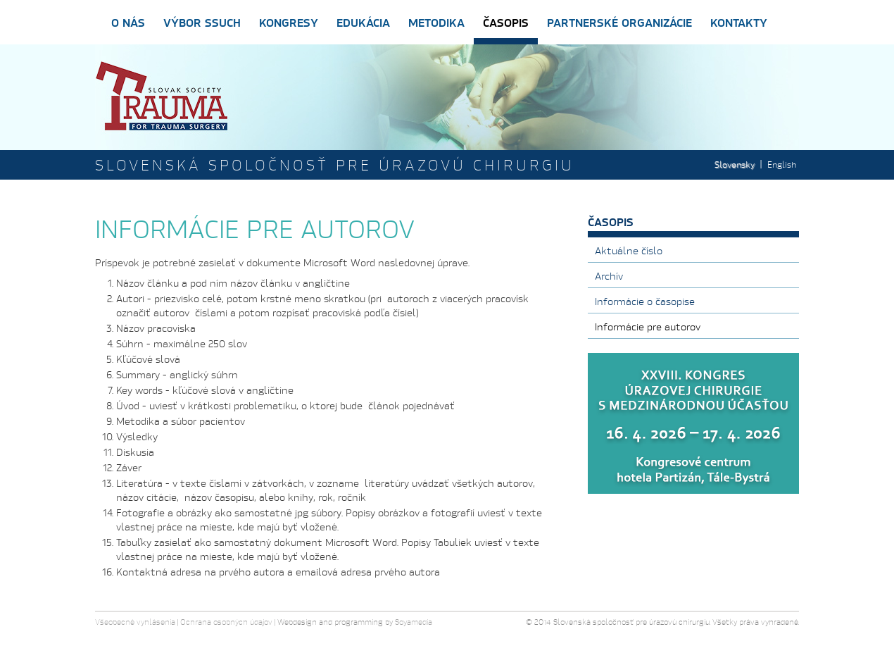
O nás (128, 22)
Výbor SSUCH (202, 22)
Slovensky (734, 164)
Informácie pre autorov (647, 326)
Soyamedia (413, 622)
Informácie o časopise (645, 301)
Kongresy (288, 22)
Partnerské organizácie (619, 22)
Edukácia (363, 22)
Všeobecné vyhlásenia (135, 622)
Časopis (506, 22)
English (781, 164)
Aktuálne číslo (628, 250)
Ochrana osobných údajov (226, 622)
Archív (609, 276)
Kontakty (738, 22)
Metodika (436, 22)
